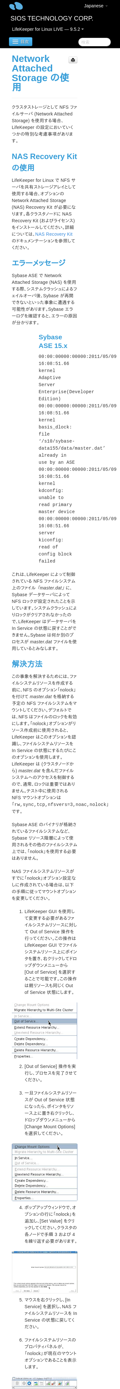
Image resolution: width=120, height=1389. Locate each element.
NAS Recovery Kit (54, 234)
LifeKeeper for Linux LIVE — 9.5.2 (48, 29)
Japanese (96, 5)
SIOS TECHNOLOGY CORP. (52, 18)
